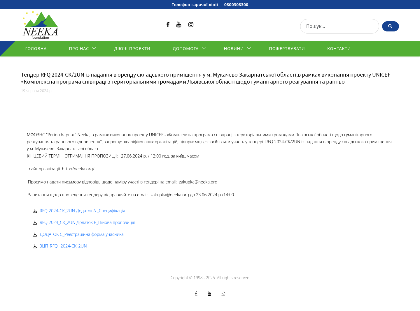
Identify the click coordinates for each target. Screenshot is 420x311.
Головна (36, 48)
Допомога (186, 48)
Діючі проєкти (132, 48)
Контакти (339, 48)
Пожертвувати (287, 48)
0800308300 (236, 4)
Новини (234, 48)
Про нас (79, 48)
